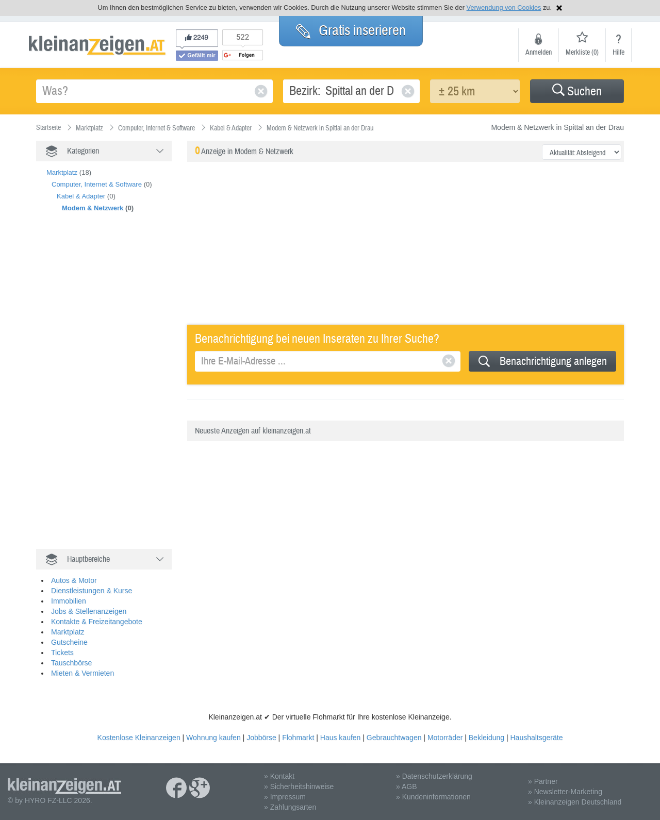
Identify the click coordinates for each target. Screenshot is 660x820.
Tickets (62, 652)
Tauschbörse (71, 663)
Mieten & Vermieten (82, 673)
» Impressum (285, 797)
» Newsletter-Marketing (565, 792)
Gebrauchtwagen (394, 737)
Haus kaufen (340, 737)
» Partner (543, 781)
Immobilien (68, 601)
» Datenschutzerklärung (434, 776)
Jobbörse (261, 737)
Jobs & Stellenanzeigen (88, 611)
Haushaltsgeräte (536, 737)
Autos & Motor (74, 580)
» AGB (406, 786)
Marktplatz (61, 172)
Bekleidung (486, 737)
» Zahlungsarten (290, 807)
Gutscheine (69, 642)
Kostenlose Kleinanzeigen (138, 737)
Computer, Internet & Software (97, 184)
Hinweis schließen (559, 8)
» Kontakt (279, 776)
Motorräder (445, 737)
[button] (577, 91)
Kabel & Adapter (81, 196)
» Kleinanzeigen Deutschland (574, 802)
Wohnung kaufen (213, 737)
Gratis (351, 30)
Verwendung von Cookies (504, 7)
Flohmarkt (298, 737)
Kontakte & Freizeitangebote (96, 621)
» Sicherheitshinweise (299, 786)
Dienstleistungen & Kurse (91, 591)
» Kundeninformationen (433, 797)
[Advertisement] (113, 391)
